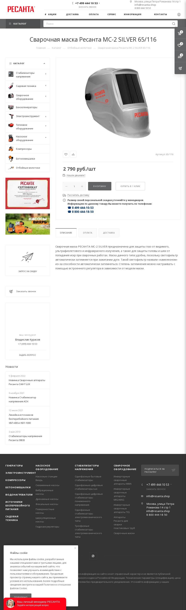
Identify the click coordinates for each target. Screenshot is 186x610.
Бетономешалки (18, 487)
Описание (66, 232)
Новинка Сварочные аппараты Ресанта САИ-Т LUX (27, 382)
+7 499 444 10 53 (86, 3)
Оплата (87, 232)
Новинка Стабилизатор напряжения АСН (22, 399)
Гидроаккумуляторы (47, 526)
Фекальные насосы (47, 504)
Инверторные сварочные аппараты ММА (123, 480)
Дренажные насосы (47, 499)
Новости (11, 367)
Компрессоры (15, 480)
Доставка (109, 232)
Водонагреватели (19, 494)
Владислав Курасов (27, 339)
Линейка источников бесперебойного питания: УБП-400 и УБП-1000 (24, 418)
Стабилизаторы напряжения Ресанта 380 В (25, 438)
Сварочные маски (124, 533)
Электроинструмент (20, 472)
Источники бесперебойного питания (17, 505)
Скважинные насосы (47, 485)
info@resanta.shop (145, 4)
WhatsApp (93, 556)
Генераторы (14, 465)
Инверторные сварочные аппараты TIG (122, 508)
